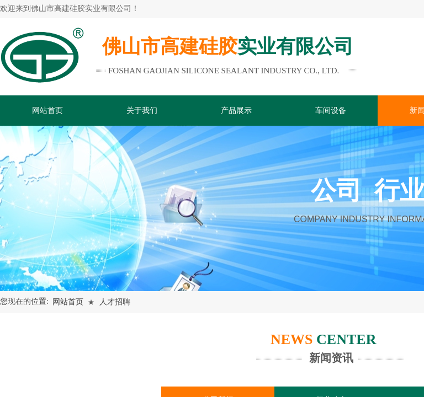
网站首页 (67, 302)
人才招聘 (114, 302)
